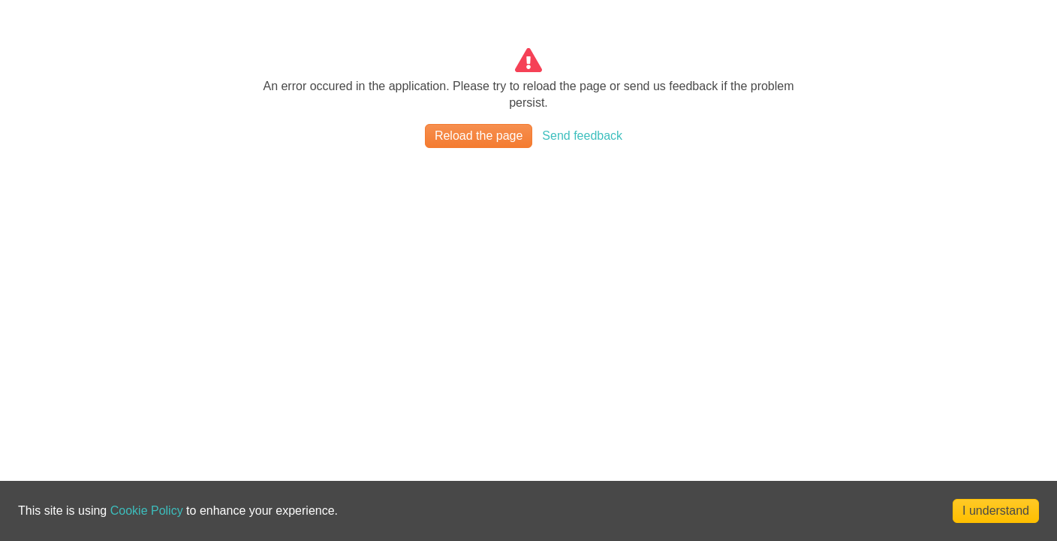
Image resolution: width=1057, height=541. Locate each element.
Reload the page (478, 135)
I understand (995, 510)
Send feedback (582, 135)
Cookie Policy (146, 510)
